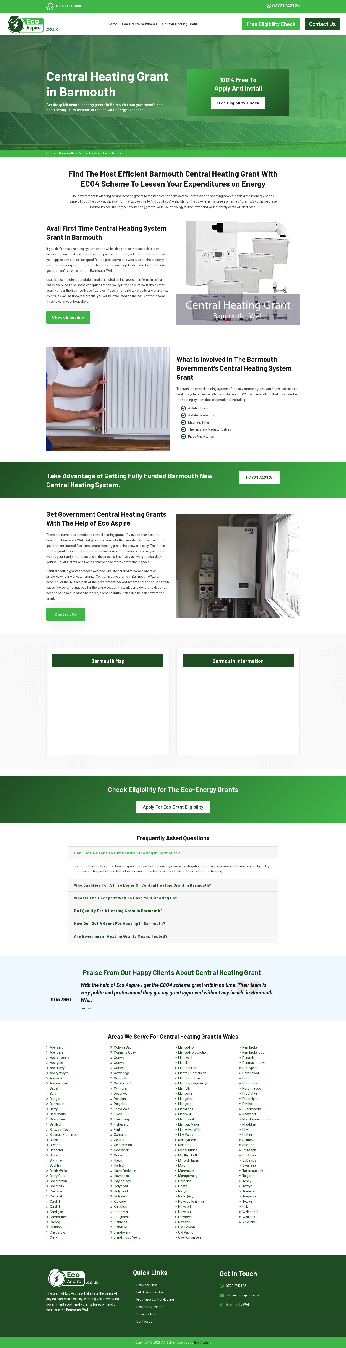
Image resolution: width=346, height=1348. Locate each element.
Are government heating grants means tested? (121, 936)
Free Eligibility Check (271, 24)
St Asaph (249, 1150)
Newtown (185, 1217)
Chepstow (57, 1232)
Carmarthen (59, 1217)
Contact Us (322, 24)
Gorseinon (121, 1155)
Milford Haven (188, 1160)
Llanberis (120, 1222)
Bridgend (56, 1150)
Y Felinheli (249, 1222)
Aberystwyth (59, 1073)
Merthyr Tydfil (188, 1155)
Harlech (119, 1165)
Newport (184, 1207)
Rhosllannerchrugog (257, 1119)
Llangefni (185, 1093)
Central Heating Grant (179, 24)
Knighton (120, 1207)
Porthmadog (251, 1088)
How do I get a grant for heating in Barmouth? (119, 923)
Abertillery (57, 1068)
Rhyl (245, 1130)
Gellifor (119, 1140)
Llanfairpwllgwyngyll (193, 1083)
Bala (53, 1093)
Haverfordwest (125, 1171)
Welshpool (250, 1212)
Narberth (184, 1181)
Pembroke (250, 1047)
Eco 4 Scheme (146, 1285)
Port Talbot (250, 1073)
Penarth (248, 1058)
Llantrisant (186, 1119)
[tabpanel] (178, 992)
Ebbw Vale (121, 1109)
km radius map (107, 707)
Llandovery (122, 1232)
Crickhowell (122, 1083)
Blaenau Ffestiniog (64, 1135)
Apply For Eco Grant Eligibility (173, 807)
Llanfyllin (184, 1088)
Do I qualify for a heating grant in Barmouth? (118, 910)
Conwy (119, 1058)
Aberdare (56, 1052)
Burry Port (57, 1176)
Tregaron (249, 1196)
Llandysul (185, 1058)
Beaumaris (58, 1114)
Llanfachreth (187, 1068)
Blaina (54, 1140)
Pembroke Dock (254, 1052)
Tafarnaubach (252, 1171)
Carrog (55, 1222)
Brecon (55, 1145)
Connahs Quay (125, 1052)
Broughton (58, 1155)
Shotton (248, 1145)
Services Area (146, 1314)
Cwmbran (121, 1088)
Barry (54, 1109)
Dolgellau (120, 1104)
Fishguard (121, 1124)
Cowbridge (122, 1073)
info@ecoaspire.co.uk (243, 1295)
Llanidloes (185, 1109)
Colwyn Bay (122, 1047)
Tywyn (247, 1202)
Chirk (53, 1237)
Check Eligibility (68, 317)
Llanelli (183, 1063)
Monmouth (186, 1171)
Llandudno (186, 1047)
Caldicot (56, 1196)
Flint (117, 1130)
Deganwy (120, 1093)
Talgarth (248, 1176)
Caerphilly (57, 1186)
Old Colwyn (186, 1227)
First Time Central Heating (155, 1299)
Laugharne (122, 1217)
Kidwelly (120, 1202)
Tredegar (249, 1191)
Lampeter (121, 1212)
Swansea (249, 1165)
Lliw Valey (185, 1135)
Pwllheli (247, 1104)
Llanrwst (184, 1114)
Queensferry (251, 1109)
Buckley (55, 1165)
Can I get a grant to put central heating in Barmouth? (127, 852)
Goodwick (121, 1150)
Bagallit (55, 1088)
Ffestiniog (121, 1119)
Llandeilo (120, 1227)
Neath (182, 1186)
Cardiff (55, 1202)
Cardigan (56, 1212)
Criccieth (120, 1078)
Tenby (246, 1181)
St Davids (249, 1160)
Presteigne (250, 1099)
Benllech (56, 1124)
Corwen (120, 1068)
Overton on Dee (190, 1237)
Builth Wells (58, 1171)
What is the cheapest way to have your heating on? (126, 897)
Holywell (120, 1196)
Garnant (120, 1135)
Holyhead (121, 1186)
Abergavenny (59, 1058)
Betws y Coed (60, 1130)
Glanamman (123, 1145)
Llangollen (185, 1099)
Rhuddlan (249, 1124)
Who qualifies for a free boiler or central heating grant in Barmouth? (143, 885)
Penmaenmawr (253, 1063)
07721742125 (283, 5)
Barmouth (66, 153)
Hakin (118, 1160)
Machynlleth (187, 1140)
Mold (182, 1165)
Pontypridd (250, 1068)
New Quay (185, 1196)
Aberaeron (58, 1047)
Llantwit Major (188, 1124)
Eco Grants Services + (139, 24)
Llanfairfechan (189, 1078)
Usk (245, 1207)
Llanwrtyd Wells (190, 1130)
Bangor (55, 1099)
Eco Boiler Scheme (149, 1307)
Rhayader (249, 1114)
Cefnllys (56, 1227)
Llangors (184, 1104)
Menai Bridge (187, 1150)
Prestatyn (249, 1093)
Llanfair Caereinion (192, 1073)
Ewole (118, 1114)
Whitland (248, 1217)
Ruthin (247, 1135)
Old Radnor (186, 1232)
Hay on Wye (123, 1181)
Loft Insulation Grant (151, 1292)
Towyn (247, 1186)
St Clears (249, 1155)
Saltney (247, 1140)
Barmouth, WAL (238, 1305)
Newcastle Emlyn (191, 1202)
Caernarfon (58, 1181)
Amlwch (56, 1078)
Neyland (184, 1222)
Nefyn (182, 1191)
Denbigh (120, 1099)
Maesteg (184, 1145)
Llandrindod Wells (127, 1237)
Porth (246, 1078)
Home (112, 24)
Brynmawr (57, 1160)
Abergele (56, 1063)
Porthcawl (249, 1083)
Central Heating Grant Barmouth (102, 153)
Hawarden (121, 1176)
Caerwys (56, 1191)
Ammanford (59, 1083)
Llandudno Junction (193, 1052)
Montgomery (187, 1176)
